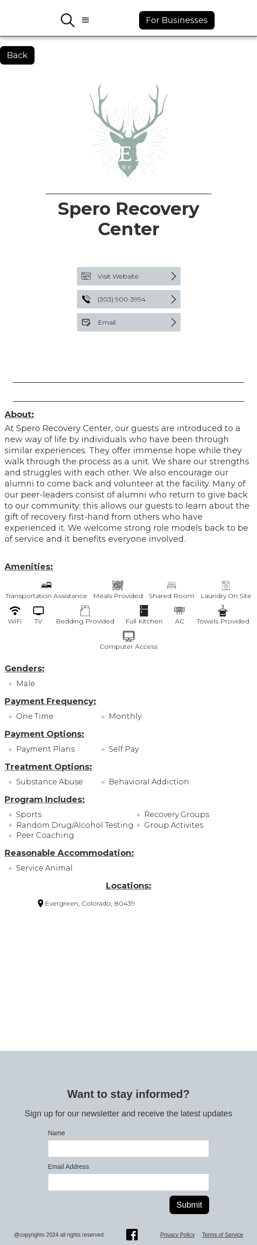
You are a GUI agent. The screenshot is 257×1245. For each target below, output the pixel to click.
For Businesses (177, 20)
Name (56, 1133)
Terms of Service (222, 1235)
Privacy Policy (177, 1235)
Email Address (68, 1166)
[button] (86, 20)
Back (17, 55)
